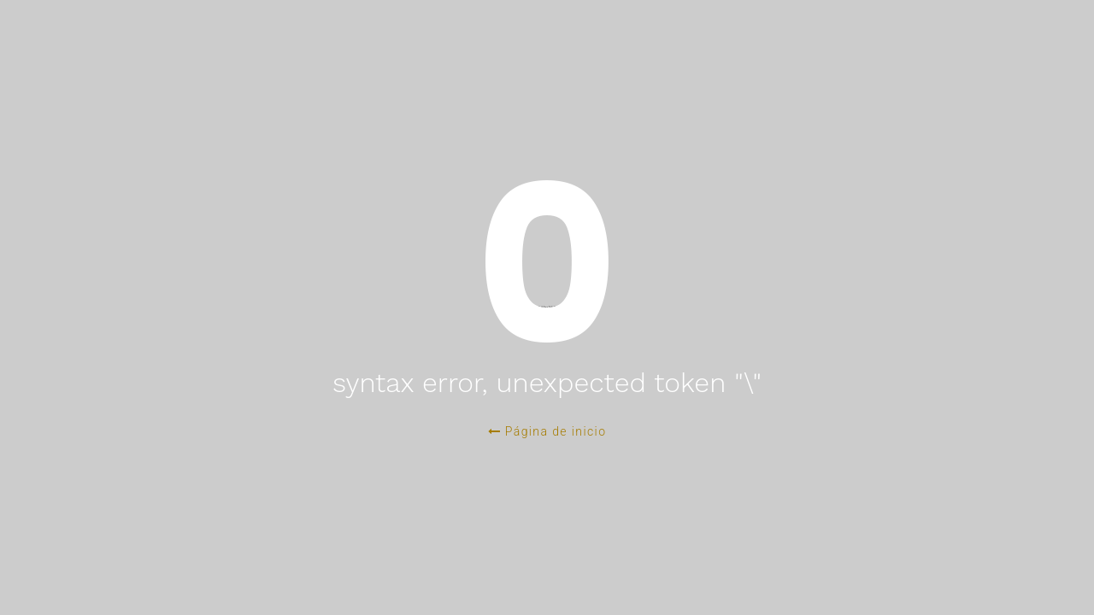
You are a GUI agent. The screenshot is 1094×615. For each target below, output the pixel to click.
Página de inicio (547, 431)
